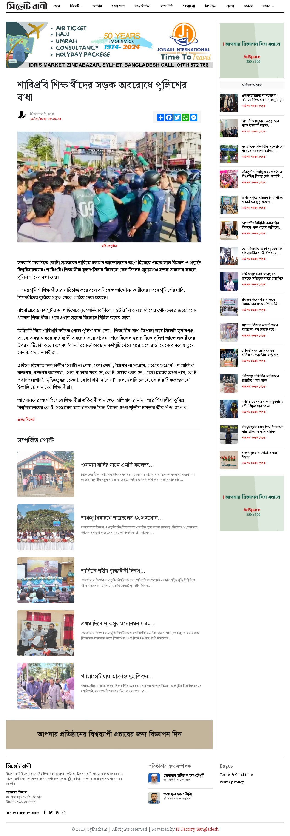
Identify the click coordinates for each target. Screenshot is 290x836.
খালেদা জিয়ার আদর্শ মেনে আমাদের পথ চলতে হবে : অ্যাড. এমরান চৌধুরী (260, 329)
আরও (266, 6)
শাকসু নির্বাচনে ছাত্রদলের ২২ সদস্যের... (121, 518)
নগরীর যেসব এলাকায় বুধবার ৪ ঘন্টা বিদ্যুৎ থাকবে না (262, 404)
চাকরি (248, 6)
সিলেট (74, 6)
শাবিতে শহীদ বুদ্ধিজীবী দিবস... (113, 571)
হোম (56, 6)
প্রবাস (230, 6)
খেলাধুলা (189, 6)
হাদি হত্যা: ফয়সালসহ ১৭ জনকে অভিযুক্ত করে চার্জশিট (262, 276)
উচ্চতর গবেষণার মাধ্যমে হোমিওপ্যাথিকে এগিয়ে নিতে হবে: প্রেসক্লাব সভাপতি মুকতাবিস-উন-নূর (261, 306)
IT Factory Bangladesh (197, 829)
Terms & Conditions (236, 775)
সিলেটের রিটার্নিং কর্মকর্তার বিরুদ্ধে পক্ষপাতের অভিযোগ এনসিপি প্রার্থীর (261, 227)
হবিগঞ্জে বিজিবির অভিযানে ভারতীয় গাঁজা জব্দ (260, 379)
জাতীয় (97, 6)
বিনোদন (210, 6)
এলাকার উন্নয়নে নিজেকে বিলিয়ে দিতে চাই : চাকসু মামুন (263, 98)
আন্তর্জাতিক (143, 6)
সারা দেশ (118, 6)
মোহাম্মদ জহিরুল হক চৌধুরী (183, 776)
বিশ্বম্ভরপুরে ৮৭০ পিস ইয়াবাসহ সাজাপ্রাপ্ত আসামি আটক (262, 430)
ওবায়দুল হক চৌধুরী (177, 794)
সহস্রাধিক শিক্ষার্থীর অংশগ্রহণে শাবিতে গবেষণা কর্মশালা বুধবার (262, 151)
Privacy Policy (232, 782)
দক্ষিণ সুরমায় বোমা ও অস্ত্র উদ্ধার (260, 455)
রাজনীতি (167, 6)
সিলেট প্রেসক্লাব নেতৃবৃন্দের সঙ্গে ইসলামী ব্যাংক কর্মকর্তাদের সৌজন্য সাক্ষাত (261, 125)
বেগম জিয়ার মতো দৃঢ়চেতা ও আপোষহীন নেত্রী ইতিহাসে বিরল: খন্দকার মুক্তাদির (262, 253)
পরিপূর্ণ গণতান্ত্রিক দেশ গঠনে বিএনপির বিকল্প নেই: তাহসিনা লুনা (262, 176)
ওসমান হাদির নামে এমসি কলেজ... (117, 465)
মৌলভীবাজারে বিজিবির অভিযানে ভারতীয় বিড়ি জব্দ (260, 353)
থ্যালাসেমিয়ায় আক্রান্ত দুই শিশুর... (117, 676)
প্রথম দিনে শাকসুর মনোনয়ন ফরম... (118, 623)
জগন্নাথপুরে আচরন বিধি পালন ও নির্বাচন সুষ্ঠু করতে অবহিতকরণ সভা (262, 202)
